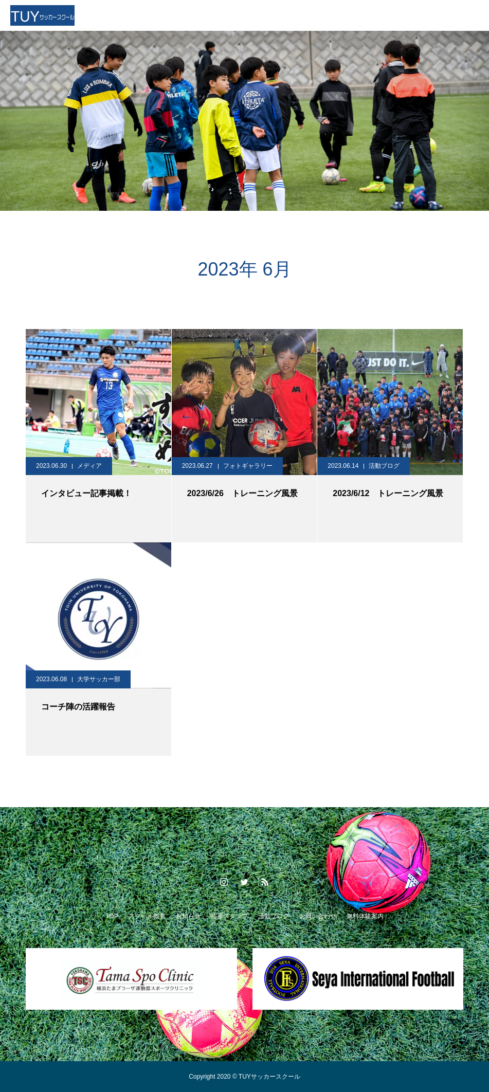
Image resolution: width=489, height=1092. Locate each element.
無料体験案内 (365, 916)
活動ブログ (384, 465)
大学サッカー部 (98, 679)
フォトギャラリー (248, 465)
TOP (111, 916)
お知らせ (188, 916)
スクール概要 (147, 916)
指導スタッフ (229, 916)
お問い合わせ (317, 916)
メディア (89, 465)
